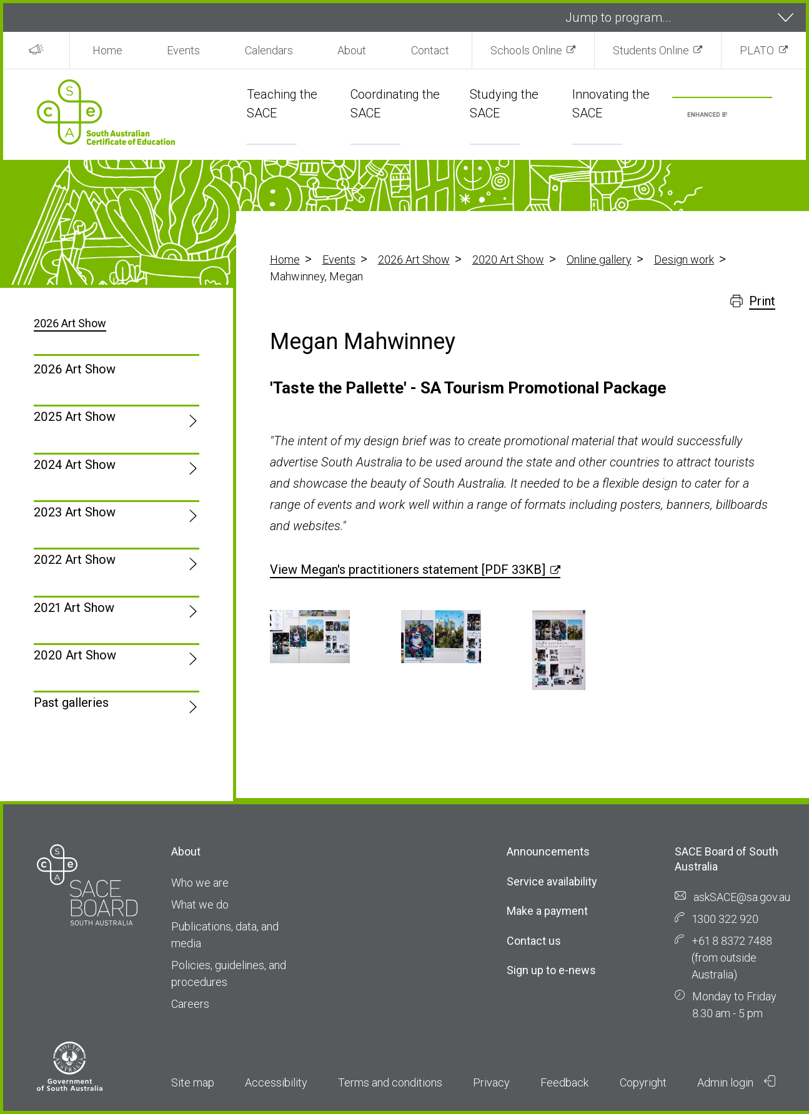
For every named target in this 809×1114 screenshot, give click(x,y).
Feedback (564, 1082)
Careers (190, 1003)
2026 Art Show (414, 259)
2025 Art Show (75, 416)
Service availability (552, 881)
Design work (684, 259)
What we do (200, 904)
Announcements (548, 851)
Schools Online (526, 50)
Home (107, 50)
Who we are (200, 882)
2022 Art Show (75, 559)
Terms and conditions (390, 1082)
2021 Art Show (74, 607)
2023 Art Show (75, 512)
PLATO (757, 50)
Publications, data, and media (225, 935)
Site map (192, 1082)
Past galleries (71, 702)
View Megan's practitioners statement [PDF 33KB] (407, 569)
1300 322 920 (725, 918)
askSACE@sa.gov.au (741, 897)
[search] (707, 115)
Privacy (491, 1082)
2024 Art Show (75, 464)
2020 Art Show (508, 259)
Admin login (736, 1082)
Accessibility (276, 1082)
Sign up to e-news (551, 970)
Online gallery (599, 259)
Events (183, 50)
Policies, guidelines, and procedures (228, 973)
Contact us (534, 940)
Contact (430, 50)
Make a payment (547, 910)
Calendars (269, 50)
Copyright (643, 1082)
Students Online (651, 50)
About (351, 50)
